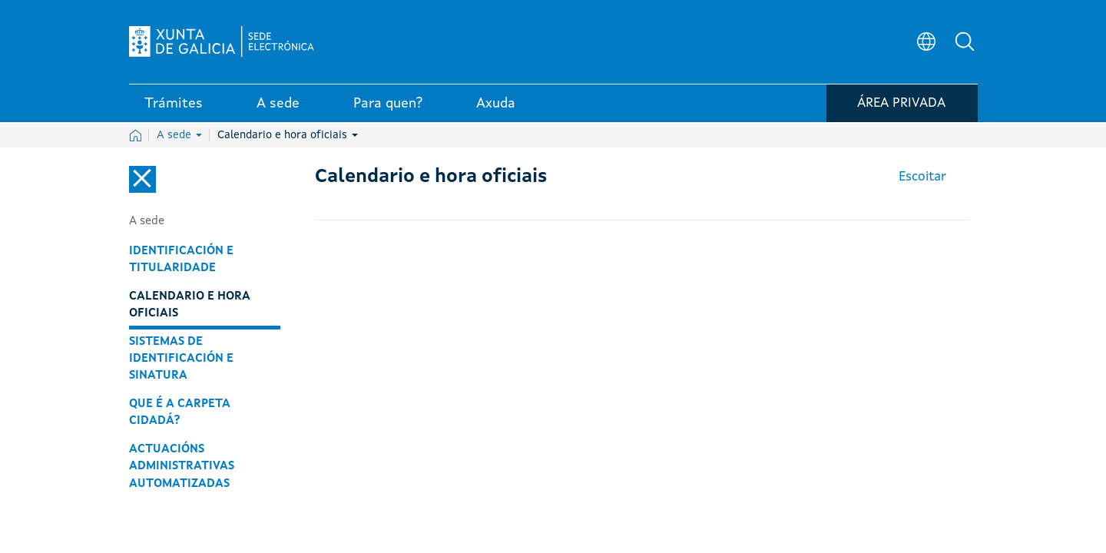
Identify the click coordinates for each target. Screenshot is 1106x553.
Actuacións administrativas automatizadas (181, 466)
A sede (179, 135)
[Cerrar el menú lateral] (142, 179)
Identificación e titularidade (181, 259)
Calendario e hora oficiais (287, 135)
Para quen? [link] (387, 107)
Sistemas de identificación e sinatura (181, 359)
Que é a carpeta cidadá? (179, 412)
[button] (966, 43)
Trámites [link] (173, 107)
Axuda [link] (495, 107)
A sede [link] (278, 107)
